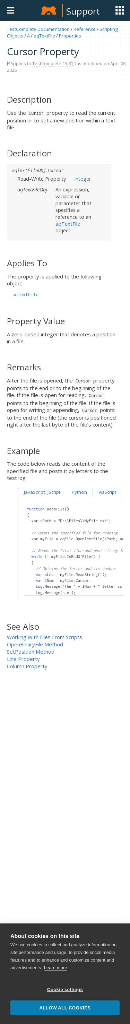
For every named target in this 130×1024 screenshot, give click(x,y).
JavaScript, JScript (42, 492)
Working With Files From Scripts (44, 637)
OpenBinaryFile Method (35, 644)
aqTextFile (44, 36)
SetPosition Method (30, 651)
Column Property (27, 666)
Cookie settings (65, 997)
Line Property (23, 658)
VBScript (107, 492)
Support (83, 11)
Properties (70, 36)
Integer (82, 178)
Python (79, 492)
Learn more (55, 975)
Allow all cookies (64, 1015)
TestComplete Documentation (38, 29)
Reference (84, 29)
